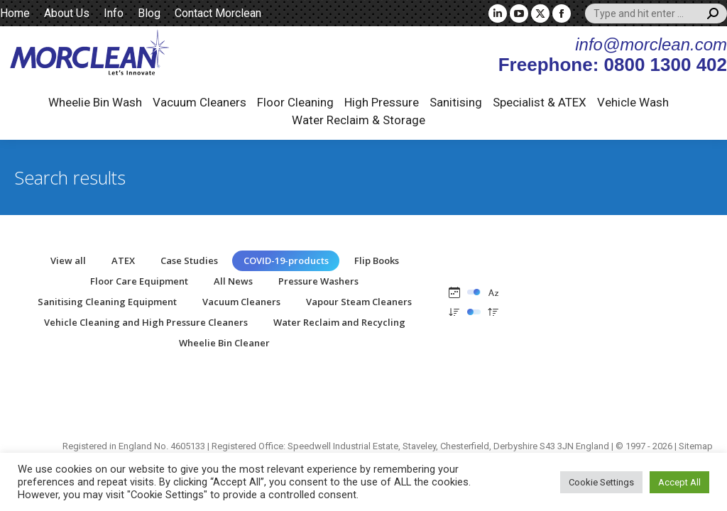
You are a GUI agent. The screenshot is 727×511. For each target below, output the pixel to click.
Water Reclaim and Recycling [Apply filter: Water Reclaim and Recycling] (339, 322)
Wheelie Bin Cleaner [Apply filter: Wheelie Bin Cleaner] (224, 342)
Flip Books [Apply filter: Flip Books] (376, 260)
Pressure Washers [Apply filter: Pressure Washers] (318, 281)
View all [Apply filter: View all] (68, 260)
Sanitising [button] (456, 102)
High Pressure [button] (381, 102)
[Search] (656, 13)
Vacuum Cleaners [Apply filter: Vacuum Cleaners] (241, 301)
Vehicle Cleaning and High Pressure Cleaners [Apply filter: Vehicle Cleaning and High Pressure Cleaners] (146, 322)
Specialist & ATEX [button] (539, 102)
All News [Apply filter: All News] (233, 281)
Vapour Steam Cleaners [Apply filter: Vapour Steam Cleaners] (359, 301)
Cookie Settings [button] (601, 482)
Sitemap (696, 446)
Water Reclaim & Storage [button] (358, 120)
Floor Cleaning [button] (295, 102)
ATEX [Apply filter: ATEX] (123, 260)
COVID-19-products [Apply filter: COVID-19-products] (286, 260)
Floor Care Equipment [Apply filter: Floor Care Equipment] (139, 281)
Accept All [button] (679, 482)
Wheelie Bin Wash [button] (95, 102)
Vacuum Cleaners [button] (199, 102)
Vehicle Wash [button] (633, 102)
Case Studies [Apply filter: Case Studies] (189, 260)
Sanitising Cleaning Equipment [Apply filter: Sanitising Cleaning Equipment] (107, 301)
